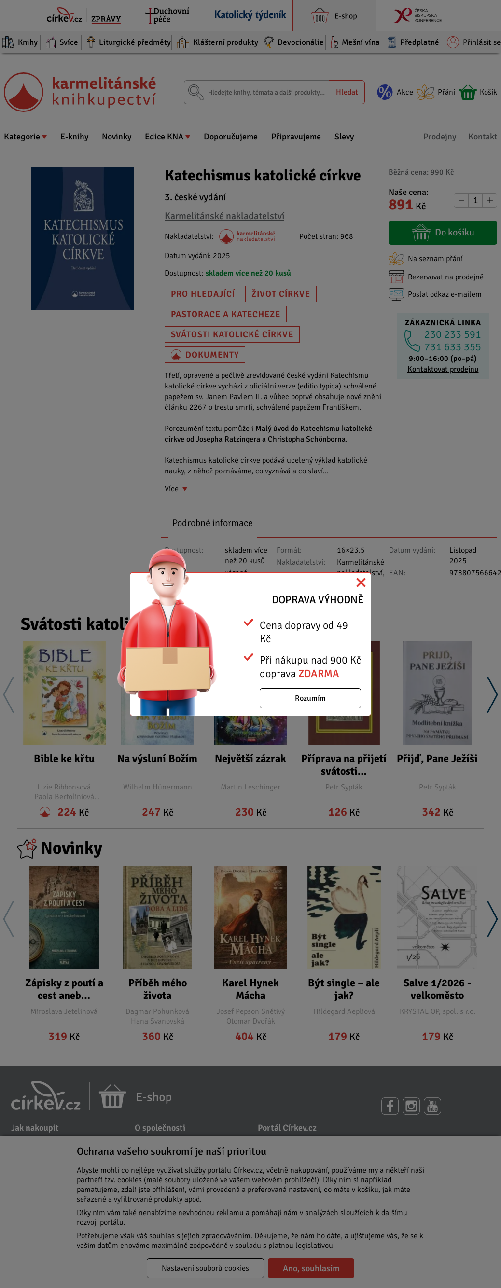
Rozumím (310, 698)
